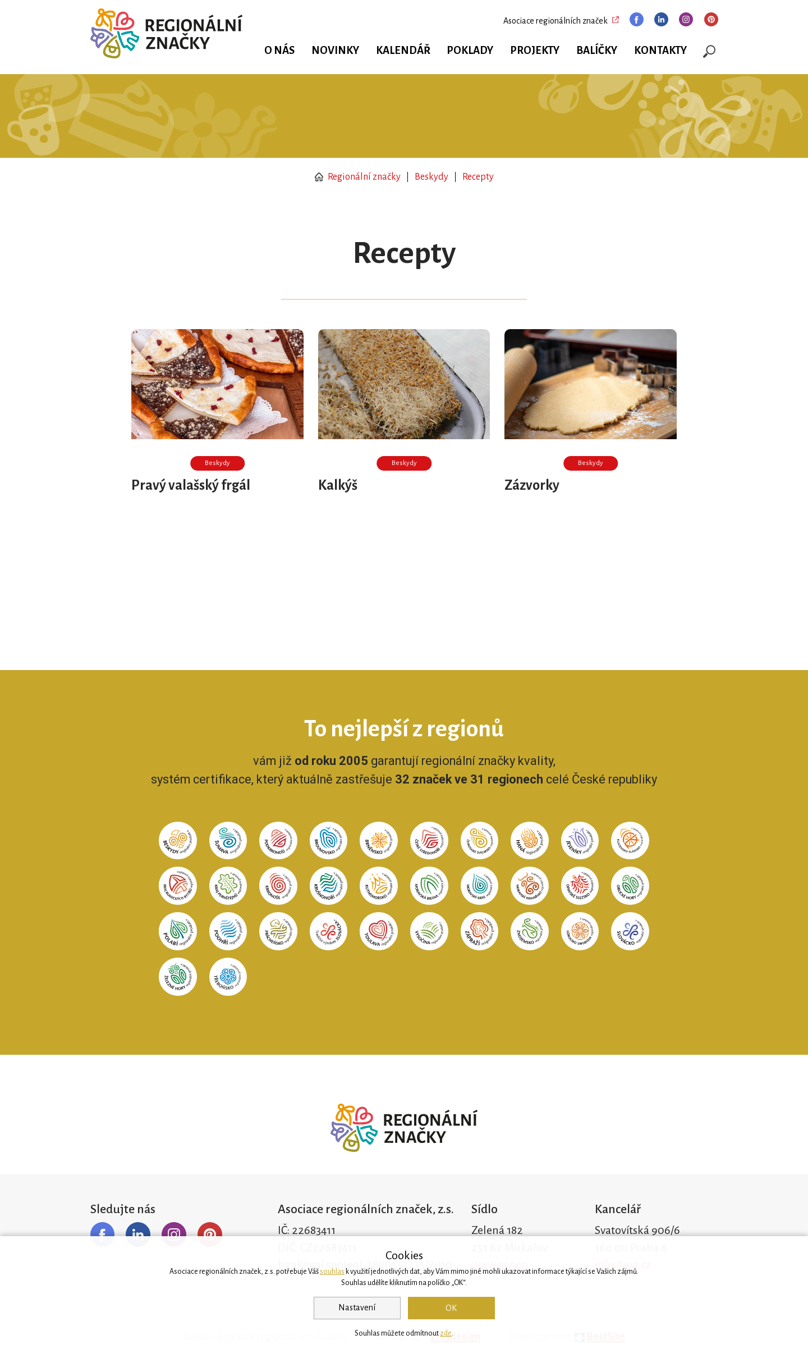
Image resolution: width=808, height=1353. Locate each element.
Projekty (534, 50)
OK (451, 1308)
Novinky (335, 50)
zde (446, 1333)
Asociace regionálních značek (555, 20)
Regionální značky (358, 177)
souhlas (332, 1271)
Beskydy (431, 177)
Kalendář (403, 50)
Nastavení (356, 1307)
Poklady (470, 50)
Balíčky (596, 50)
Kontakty (660, 50)
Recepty (478, 177)
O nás (279, 50)
